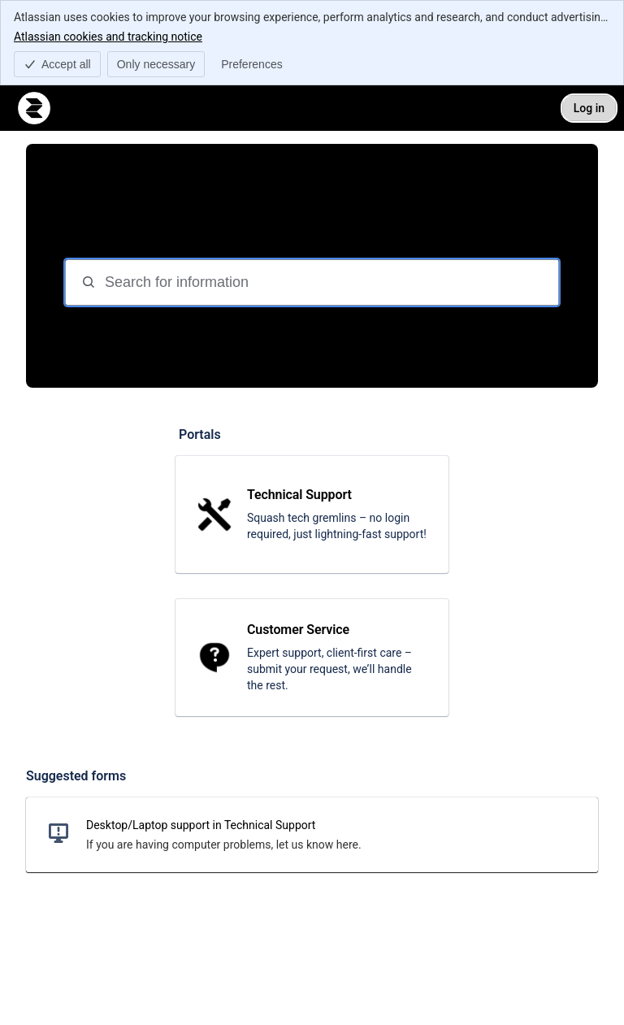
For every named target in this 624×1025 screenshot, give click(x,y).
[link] (312, 514)
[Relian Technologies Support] (34, 108)
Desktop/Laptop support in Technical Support (200, 825)
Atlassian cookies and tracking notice (108, 35)
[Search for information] (330, 282)
